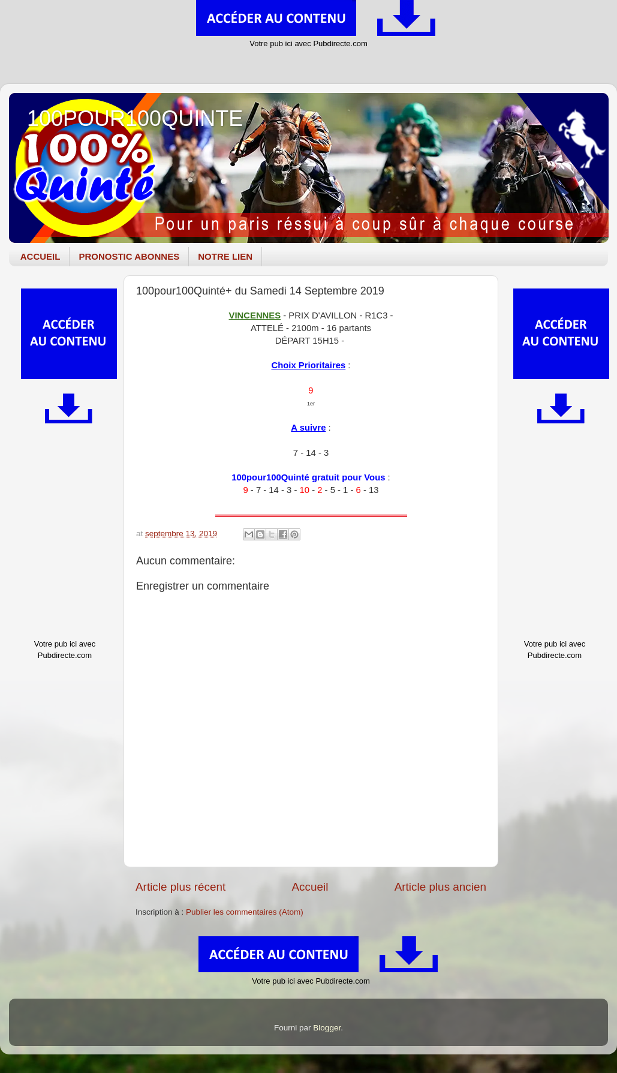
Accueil (309, 886)
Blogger (327, 1027)
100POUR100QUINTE (135, 118)
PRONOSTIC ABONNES (129, 256)
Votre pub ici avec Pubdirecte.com (308, 43)
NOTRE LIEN (225, 256)
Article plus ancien (440, 886)
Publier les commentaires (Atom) (244, 911)
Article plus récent (180, 886)
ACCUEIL (40, 256)
